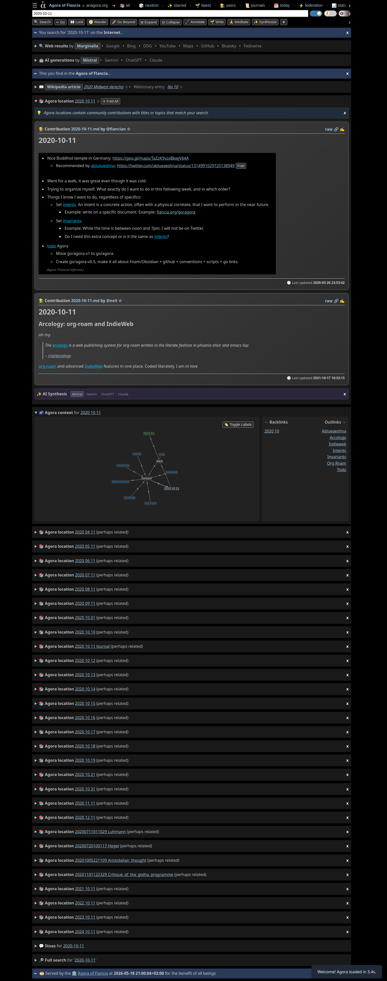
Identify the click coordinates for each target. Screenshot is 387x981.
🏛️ (74, 973)
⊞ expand (149, 22)
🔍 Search (42, 22)
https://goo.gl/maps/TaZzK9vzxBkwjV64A (150, 158)
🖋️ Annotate (195, 22)
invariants (72, 221)
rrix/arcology (59, 356)
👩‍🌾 (41, 129)
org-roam (47, 366)
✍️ (342, 129)
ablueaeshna (103, 165)
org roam (336, 463)
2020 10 (271, 431)
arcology (60, 345)
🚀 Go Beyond (123, 22)
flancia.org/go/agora (176, 212)
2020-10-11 (73, 946)
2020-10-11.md (85, 129)
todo (51, 246)
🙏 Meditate (238, 22)
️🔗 (336, 129)
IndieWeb (94, 366)
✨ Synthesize (265, 22)
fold (240, 166)
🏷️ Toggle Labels (238, 425)
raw (329, 129)
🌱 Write (217, 22)
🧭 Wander (98, 22)
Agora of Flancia (93, 973)
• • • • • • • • (151, 46)
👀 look (76, 22)
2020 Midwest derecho (104, 87)
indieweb (337, 444)
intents (69, 205)
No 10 (173, 87)
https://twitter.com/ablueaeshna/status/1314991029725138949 (176, 165)
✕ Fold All (110, 101)
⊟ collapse (171, 22)
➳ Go (60, 22)
